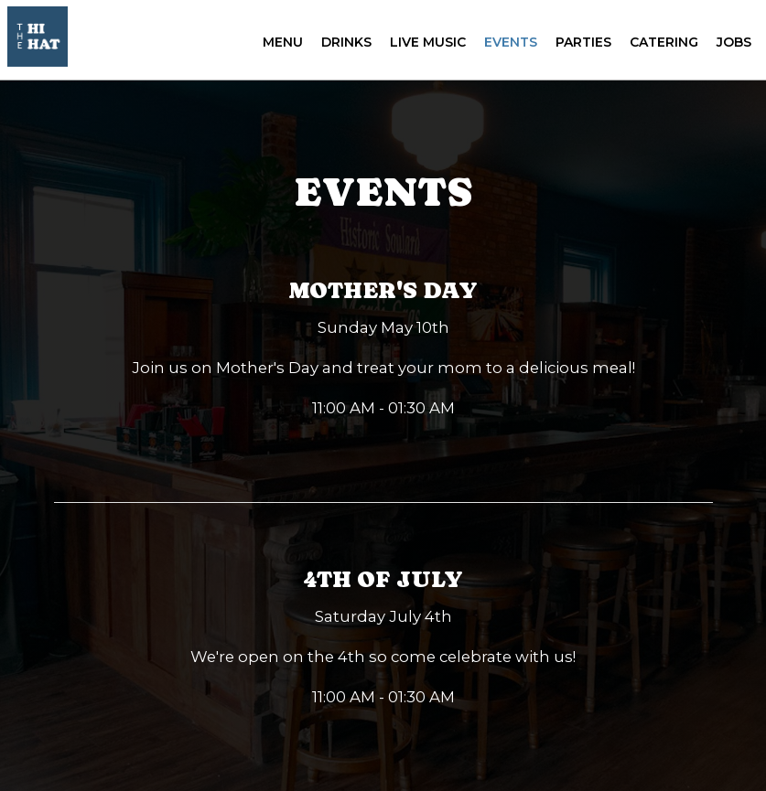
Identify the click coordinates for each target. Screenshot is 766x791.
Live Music (424, 45)
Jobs (730, 45)
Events (507, 45)
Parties (580, 45)
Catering (660, 45)
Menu (279, 45)
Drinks (343, 45)
